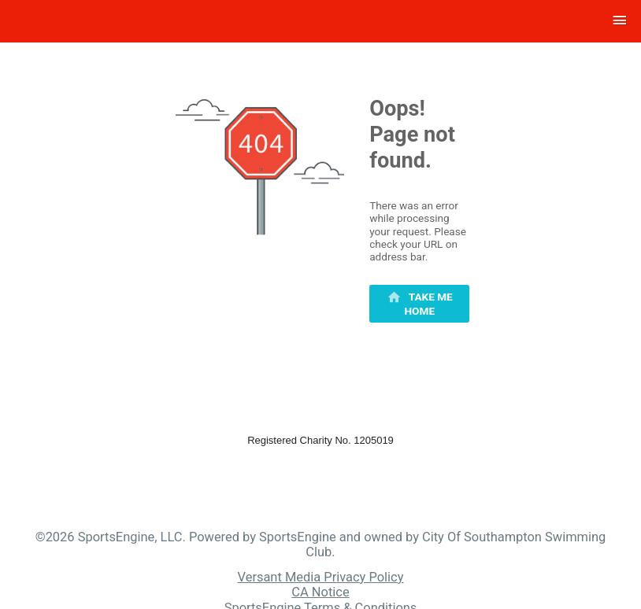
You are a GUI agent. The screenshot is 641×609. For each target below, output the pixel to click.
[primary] (419, 304)
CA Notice (320, 592)
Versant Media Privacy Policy (321, 577)
